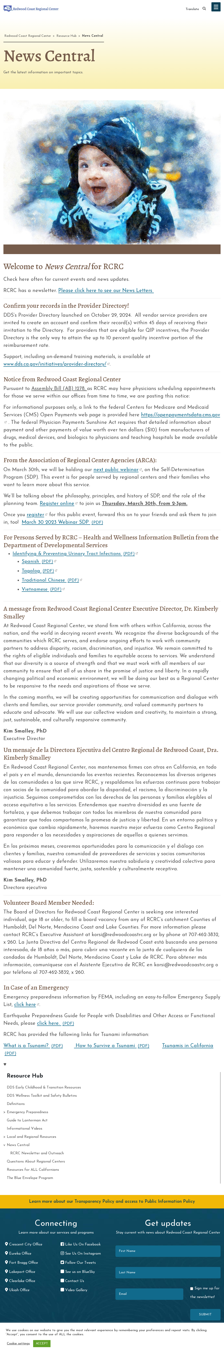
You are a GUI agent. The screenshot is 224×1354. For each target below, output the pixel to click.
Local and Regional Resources (31, 1137)
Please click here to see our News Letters (106, 290)
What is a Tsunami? (33, 1046)
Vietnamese (41, 590)
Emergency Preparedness (27, 1112)
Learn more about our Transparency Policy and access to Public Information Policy (112, 1202)
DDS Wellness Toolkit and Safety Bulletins (42, 1096)
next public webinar (116, 470)
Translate (192, 9)
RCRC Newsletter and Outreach (37, 1153)
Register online (57, 503)
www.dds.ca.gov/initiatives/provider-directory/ (54, 364)
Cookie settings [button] (18, 1343)
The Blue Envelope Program (30, 1178)
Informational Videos (24, 1129)
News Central (18, 1145)
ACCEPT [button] (42, 1343)
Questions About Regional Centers (36, 1161)
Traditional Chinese (50, 580)
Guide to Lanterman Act (27, 1120)
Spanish (37, 562)
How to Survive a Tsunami (111, 1046)
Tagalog (38, 571)
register (35, 515)
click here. (55, 1023)
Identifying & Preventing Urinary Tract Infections (74, 554)
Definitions (16, 1104)
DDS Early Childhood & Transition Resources (44, 1087)
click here (25, 1004)
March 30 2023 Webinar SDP (62, 522)
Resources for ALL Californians (33, 1170)
